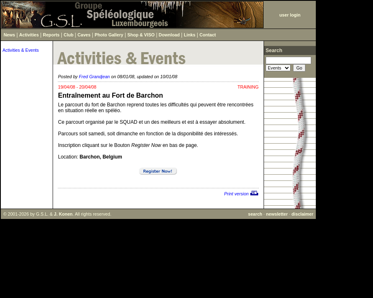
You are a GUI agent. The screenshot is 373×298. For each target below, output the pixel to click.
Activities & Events (20, 50)
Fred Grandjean (94, 76)
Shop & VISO (141, 34)
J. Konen (63, 213)
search (255, 213)
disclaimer (302, 213)
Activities (29, 34)
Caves (84, 34)
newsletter (277, 213)
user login (289, 14)
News (9, 34)
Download (169, 34)
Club (69, 34)
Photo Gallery (108, 34)
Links (190, 34)
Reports (51, 34)
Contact (207, 34)
